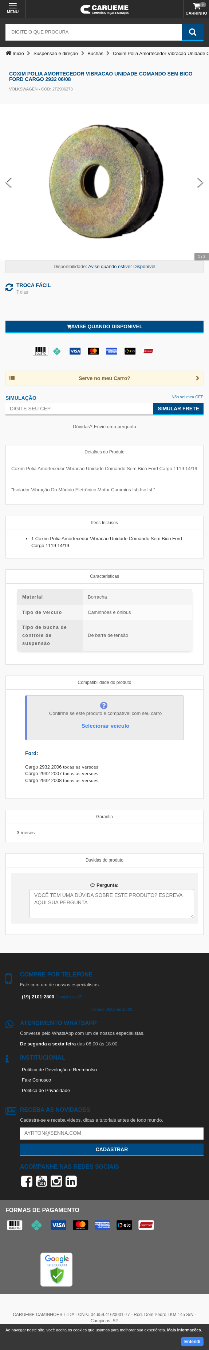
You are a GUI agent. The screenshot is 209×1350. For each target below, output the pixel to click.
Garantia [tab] (104, 816)
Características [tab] (104, 576)
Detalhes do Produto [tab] (104, 451)
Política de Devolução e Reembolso (59, 1069)
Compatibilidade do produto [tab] (104, 682)
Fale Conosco (36, 1080)
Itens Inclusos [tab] (104, 522)
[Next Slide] (200, 182)
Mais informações (184, 1330)
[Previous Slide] (8, 182)
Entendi (192, 1341)
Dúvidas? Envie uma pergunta (104, 426)
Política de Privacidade (46, 1090)
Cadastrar (112, 1149)
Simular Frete (178, 408)
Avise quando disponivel (105, 326)
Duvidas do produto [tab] (104, 860)
